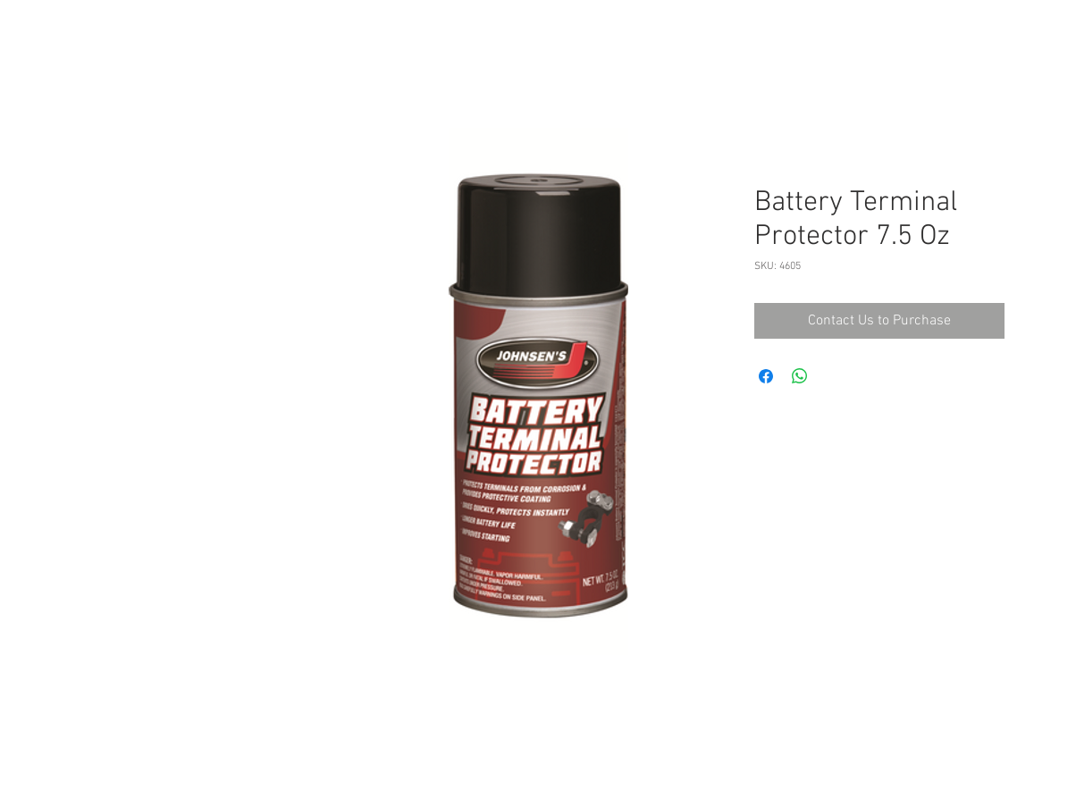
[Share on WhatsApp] (800, 376)
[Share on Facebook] (766, 376)
